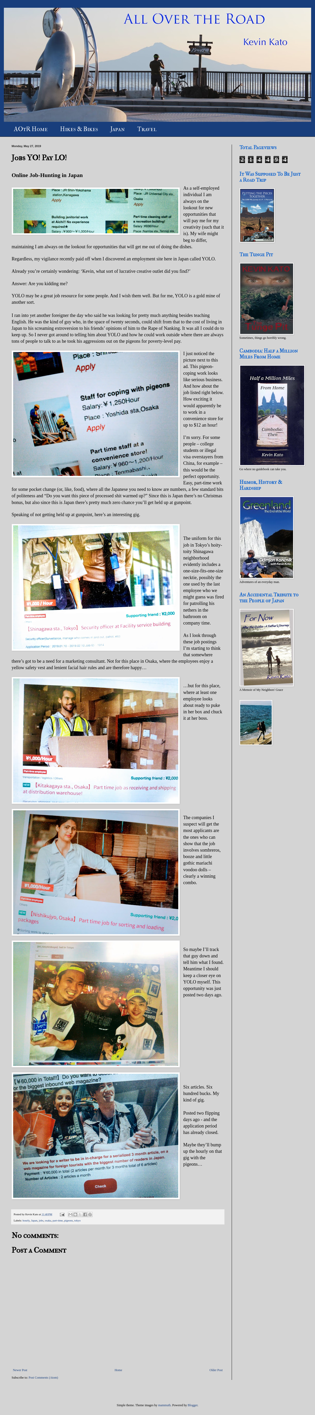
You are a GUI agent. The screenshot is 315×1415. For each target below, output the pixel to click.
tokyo (77, 1220)
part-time (58, 1220)
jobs (41, 1220)
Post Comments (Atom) (43, 1377)
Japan (117, 129)
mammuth (164, 1405)
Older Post (216, 1370)
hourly (26, 1220)
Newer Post (20, 1370)
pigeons (68, 1220)
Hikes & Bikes (79, 129)
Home (118, 1370)
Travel (147, 129)
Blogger (193, 1405)
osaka (48, 1220)
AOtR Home (31, 129)
